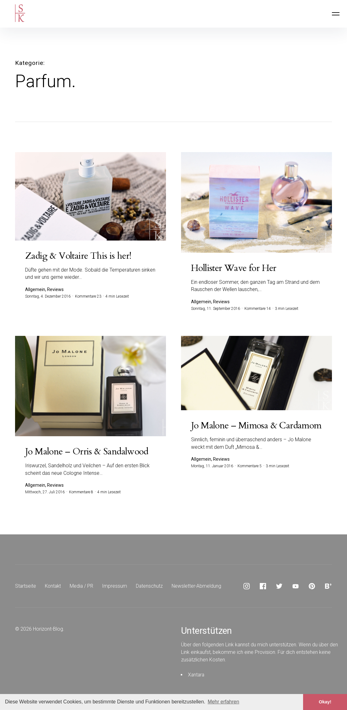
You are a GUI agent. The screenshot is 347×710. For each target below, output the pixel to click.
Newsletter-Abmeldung (199, 587)
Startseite (25, 587)
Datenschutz (151, 587)
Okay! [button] (325, 701)
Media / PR (83, 587)
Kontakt (53, 587)
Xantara (196, 676)
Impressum (116, 587)
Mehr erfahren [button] (223, 701)
